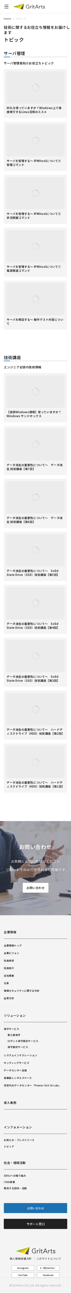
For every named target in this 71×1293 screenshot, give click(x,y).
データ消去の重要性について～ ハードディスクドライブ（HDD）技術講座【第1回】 (36, 784)
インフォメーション (18, 1127)
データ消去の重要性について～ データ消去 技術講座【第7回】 (35, 467)
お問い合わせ (36, 887)
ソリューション (15, 1015)
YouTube (23, 1275)
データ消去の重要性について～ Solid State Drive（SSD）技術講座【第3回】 (33, 678)
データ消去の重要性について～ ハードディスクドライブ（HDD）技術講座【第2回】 (36, 731)
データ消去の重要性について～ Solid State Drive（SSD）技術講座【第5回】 (33, 573)
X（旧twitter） (48, 1267)
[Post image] (35, 87)
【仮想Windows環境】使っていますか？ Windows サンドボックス (34, 414)
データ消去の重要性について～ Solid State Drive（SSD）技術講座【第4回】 (33, 626)
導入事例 (10, 1102)
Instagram (23, 1267)
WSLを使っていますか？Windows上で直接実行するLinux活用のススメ (34, 110)
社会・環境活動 (15, 1162)
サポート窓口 (36, 1224)
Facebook (48, 1275)
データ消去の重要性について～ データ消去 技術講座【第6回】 (35, 520)
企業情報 (10, 932)
